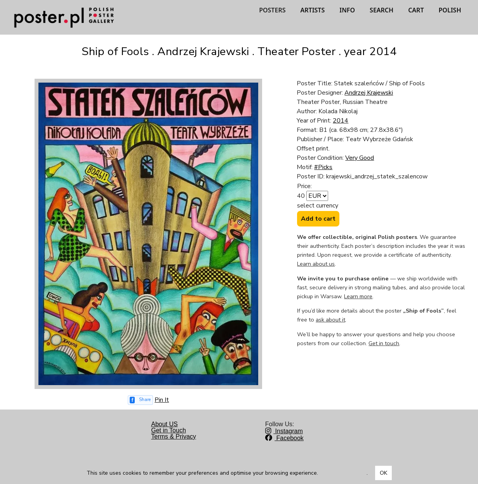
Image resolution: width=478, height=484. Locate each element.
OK (383, 473)
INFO (347, 10)
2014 (340, 120)
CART (416, 10)
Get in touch (383, 343)
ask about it (330, 319)
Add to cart (318, 218)
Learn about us (316, 264)
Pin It (162, 400)
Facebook (284, 438)
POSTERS (272, 10)
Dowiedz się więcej (343, 473)
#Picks (323, 167)
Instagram (284, 431)
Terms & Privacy (173, 436)
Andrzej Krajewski (368, 92)
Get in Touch (168, 430)
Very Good (359, 158)
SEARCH (381, 10)
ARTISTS (312, 10)
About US (164, 424)
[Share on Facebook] (140, 400)
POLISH (450, 10)
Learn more (358, 296)
